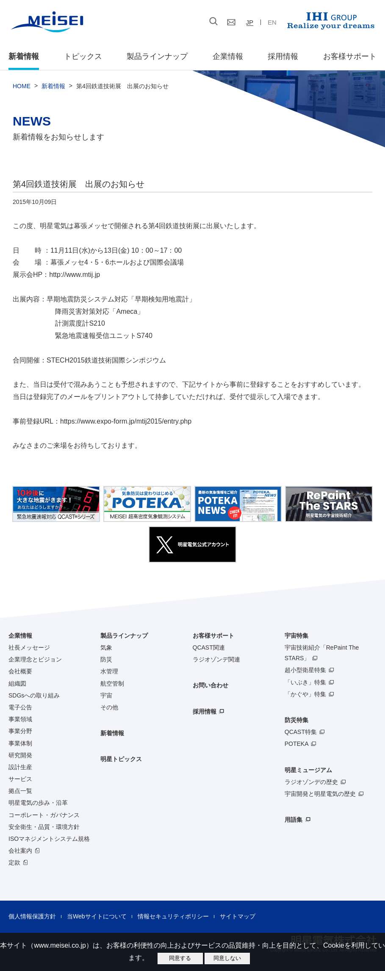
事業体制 (20, 743)
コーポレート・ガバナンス (44, 815)
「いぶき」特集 (305, 682)
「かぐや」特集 (305, 694)
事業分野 (20, 731)
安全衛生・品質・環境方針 (44, 826)
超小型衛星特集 (305, 670)
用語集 (293, 819)
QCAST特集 (301, 731)
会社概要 (20, 671)
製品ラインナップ (124, 635)
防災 (106, 659)
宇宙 (106, 695)
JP (250, 22)
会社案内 (20, 850)
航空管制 (112, 683)
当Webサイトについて (97, 916)
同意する (180, 958)
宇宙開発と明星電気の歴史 (320, 793)
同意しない (227, 958)
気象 (106, 647)
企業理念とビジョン (35, 659)
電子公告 (20, 707)
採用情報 (283, 56)
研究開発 (20, 755)
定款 (14, 862)
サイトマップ (237, 916)
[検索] (164, 21)
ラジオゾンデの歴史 (311, 781)
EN (272, 22)
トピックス (83, 56)
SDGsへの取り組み (34, 695)
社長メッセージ (29, 647)
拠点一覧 (20, 790)
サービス (20, 779)
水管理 (109, 671)
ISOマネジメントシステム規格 (49, 838)
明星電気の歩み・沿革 (38, 802)
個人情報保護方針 (32, 916)
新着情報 (23, 56)
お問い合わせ (210, 685)
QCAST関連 (209, 647)
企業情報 (228, 56)
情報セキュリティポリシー (173, 916)
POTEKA (297, 743)
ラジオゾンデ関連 (216, 659)
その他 (109, 707)
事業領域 (20, 719)
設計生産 (20, 767)
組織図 (17, 683)
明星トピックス (121, 759)
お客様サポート (350, 56)
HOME (21, 86)
